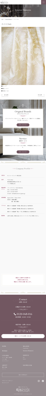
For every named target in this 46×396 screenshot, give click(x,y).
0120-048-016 (23, 314)
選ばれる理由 (4, 367)
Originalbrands (25, 348)
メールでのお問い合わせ (23, 336)
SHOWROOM (27, 365)
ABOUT (4, 365)
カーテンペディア (5, 360)
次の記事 (40, 95)
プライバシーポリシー (7, 380)
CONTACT (23, 375)
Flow (24, 357)
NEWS (4, 346)
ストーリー (4, 368)
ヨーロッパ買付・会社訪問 (7, 357)
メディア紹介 (4, 359)
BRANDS (26, 346)
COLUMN (5, 355)
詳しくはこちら (23, 124)
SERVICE (26, 355)
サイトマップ (5, 382)
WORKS (4, 351)
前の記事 (6, 95)
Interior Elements (28, 351)
